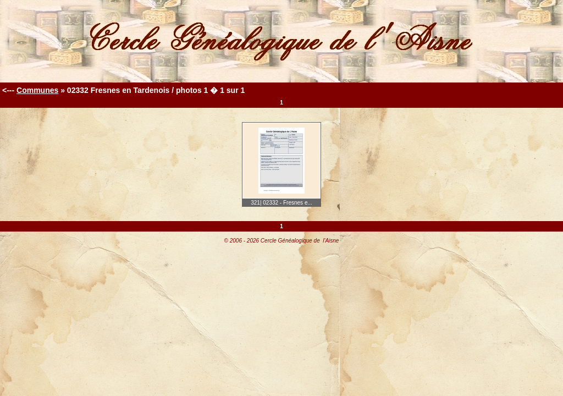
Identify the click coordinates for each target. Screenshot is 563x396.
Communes (37, 90)
